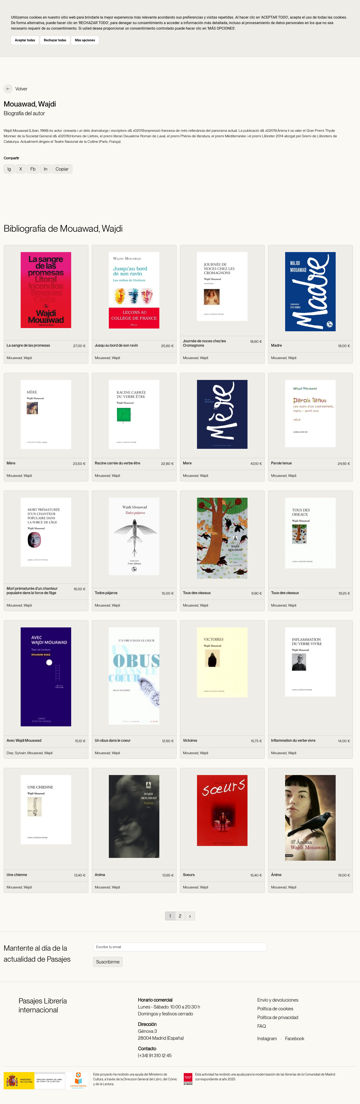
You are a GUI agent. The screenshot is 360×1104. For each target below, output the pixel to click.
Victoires (190, 740)
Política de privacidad (277, 1017)
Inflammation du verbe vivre (293, 740)
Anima (100, 875)
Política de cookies (275, 1008)
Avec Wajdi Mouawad (24, 740)
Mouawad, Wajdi (19, 358)
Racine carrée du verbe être (117, 463)
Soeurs (189, 875)
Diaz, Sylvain (16, 753)
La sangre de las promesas (28, 345)
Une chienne (17, 875)
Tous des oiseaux (197, 593)
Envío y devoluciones (277, 1000)
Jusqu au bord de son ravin (116, 345)
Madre (276, 345)
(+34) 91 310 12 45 (155, 1055)
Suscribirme (108, 962)
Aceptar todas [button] (25, 40)
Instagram (267, 1038)
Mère (11, 463)
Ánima (276, 875)
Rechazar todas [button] (55, 40)
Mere (187, 463)
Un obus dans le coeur (113, 740)
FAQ (261, 1026)
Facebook (294, 1038)
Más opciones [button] (85, 40)
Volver (16, 89)
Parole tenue (281, 463)
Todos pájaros (106, 593)
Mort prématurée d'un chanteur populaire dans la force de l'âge (32, 590)
